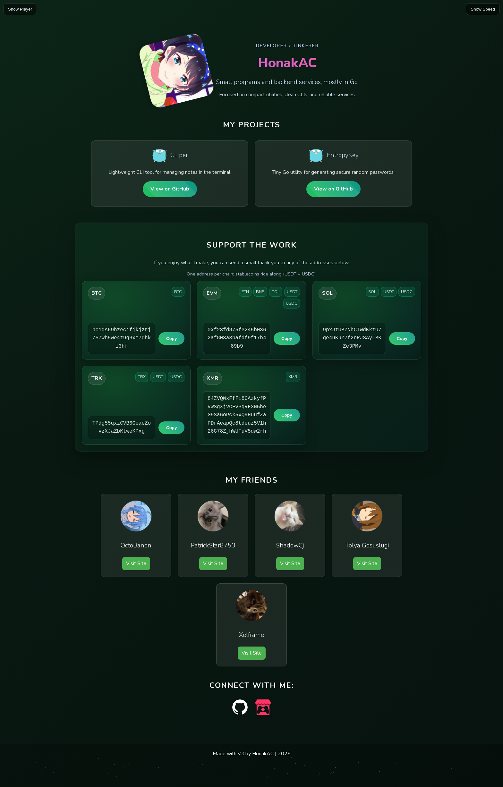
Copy (171, 338)
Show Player (20, 9)
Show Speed (483, 9)
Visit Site (136, 563)
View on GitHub (169, 188)
